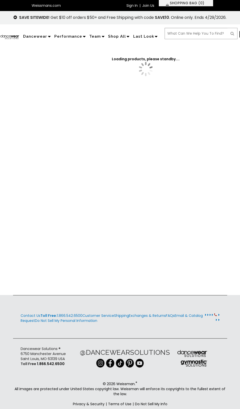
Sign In (132, 5)
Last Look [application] (146, 36)
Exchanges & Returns (147, 315)
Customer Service (98, 315)
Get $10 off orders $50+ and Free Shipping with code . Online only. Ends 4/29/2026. (122, 17)
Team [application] (97, 36)
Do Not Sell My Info (151, 403)
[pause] (15, 17)
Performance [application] (70, 36)
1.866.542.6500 (61, 315)
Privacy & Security (89, 403)
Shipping (121, 315)
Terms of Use (119, 403)
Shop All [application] (119, 36)
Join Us (148, 5)
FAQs (170, 315)
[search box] (196, 33)
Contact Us (30, 315)
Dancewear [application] (37, 36)
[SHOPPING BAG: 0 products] (186, 3)
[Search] (232, 33)
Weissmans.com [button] (46, 5)
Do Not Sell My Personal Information (66, 320)
